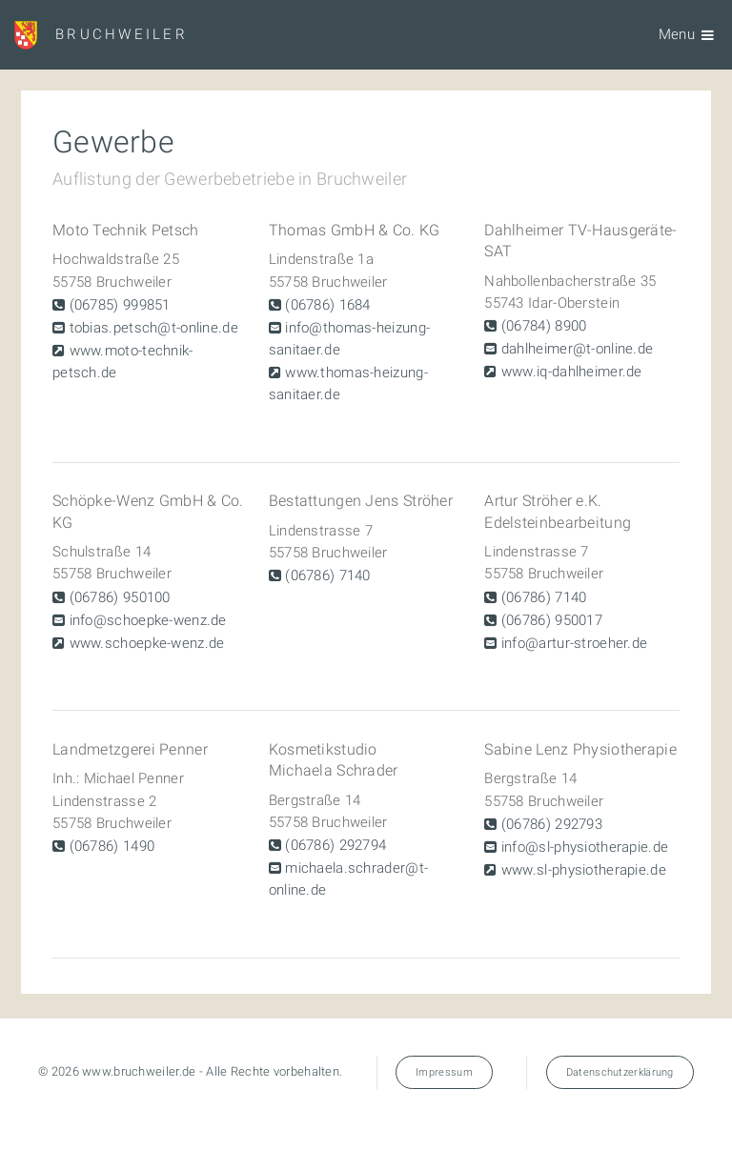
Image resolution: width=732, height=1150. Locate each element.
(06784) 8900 (542, 325)
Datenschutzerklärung (620, 1072)
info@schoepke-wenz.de (145, 620)
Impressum (444, 1072)
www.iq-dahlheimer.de (570, 371)
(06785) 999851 (117, 304)
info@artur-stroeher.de (573, 643)
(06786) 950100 (117, 597)
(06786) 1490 (109, 846)
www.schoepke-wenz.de (144, 643)
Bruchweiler (121, 34)
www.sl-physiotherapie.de (582, 869)
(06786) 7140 (326, 575)
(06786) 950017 (550, 620)
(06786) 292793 (550, 824)
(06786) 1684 (326, 304)
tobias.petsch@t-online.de (151, 327)
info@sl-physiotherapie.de (583, 847)
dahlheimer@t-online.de (576, 348)
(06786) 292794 (333, 845)
